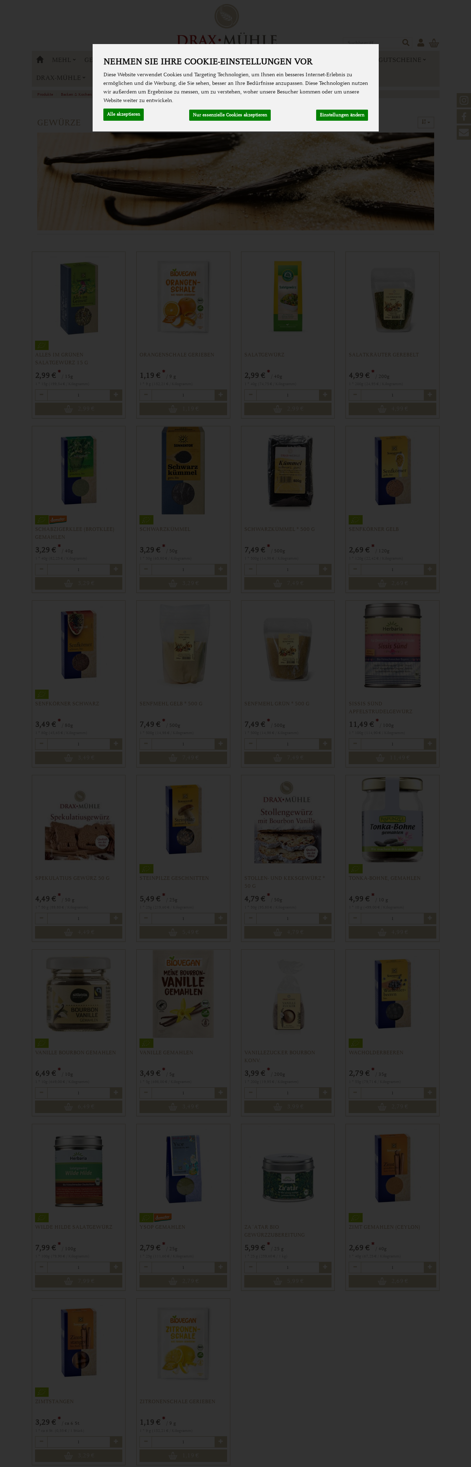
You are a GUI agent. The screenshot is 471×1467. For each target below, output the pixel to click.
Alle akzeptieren (123, 114)
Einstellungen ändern (342, 114)
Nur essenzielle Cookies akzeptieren (230, 114)
